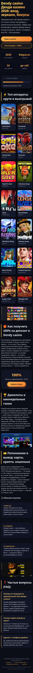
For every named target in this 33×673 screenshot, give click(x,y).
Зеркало (24, 664)
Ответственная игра (20, 662)
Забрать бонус (17, 384)
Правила (8, 662)
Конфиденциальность (12, 664)
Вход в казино (10, 39)
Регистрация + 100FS (13, 45)
